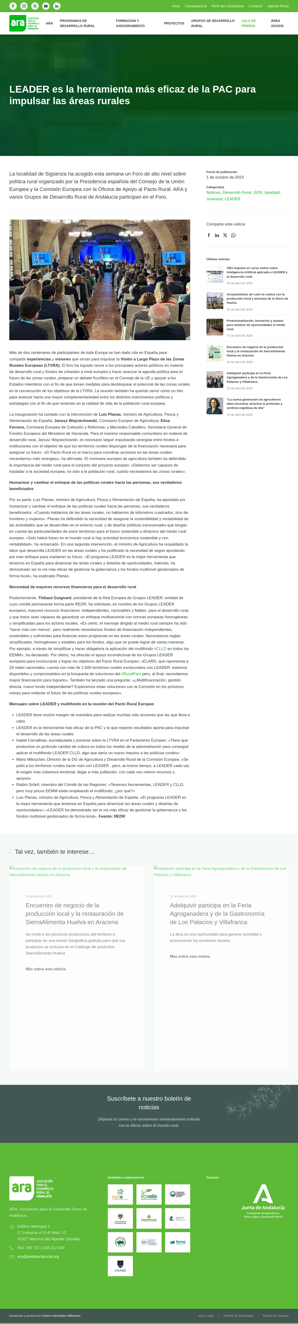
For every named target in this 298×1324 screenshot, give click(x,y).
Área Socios (277, 23)
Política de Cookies (276, 1315)
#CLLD (160, 648)
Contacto (256, 6)
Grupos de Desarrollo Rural (213, 23)
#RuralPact (131, 674)
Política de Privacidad (238, 1315)
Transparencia (196, 6)
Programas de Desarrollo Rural (77, 23)
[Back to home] (27, 23)
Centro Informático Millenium (61, 1315)
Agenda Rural (278, 6)
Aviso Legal (206, 1315)
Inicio (176, 6)
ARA (49, 23)
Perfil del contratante (228, 6)
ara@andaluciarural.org (38, 1256)
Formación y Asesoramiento (130, 23)
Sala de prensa (249, 23)
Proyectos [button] (174, 23)
